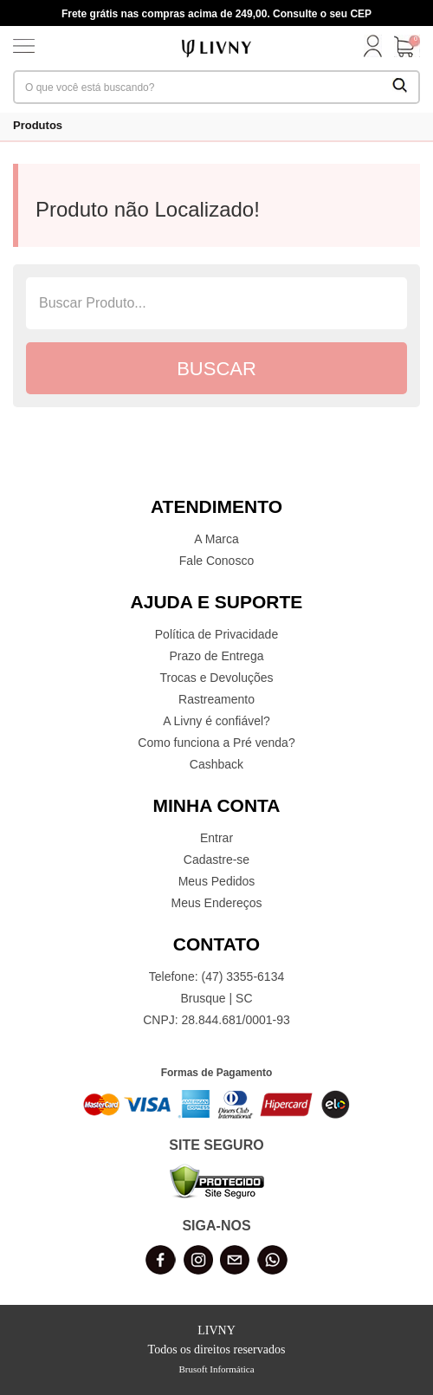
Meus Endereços (216, 903)
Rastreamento (216, 699)
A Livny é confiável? (216, 721)
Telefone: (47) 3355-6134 (216, 976)
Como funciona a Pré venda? (216, 742)
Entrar (216, 838)
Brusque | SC (216, 998)
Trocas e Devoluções (217, 678)
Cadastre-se (216, 859)
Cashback (216, 764)
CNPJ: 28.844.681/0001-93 (216, 1020)
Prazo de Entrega (217, 656)
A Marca (216, 539)
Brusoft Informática (216, 1369)
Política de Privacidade (216, 634)
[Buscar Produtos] (400, 87)
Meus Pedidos (216, 881)
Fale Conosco (216, 561)
